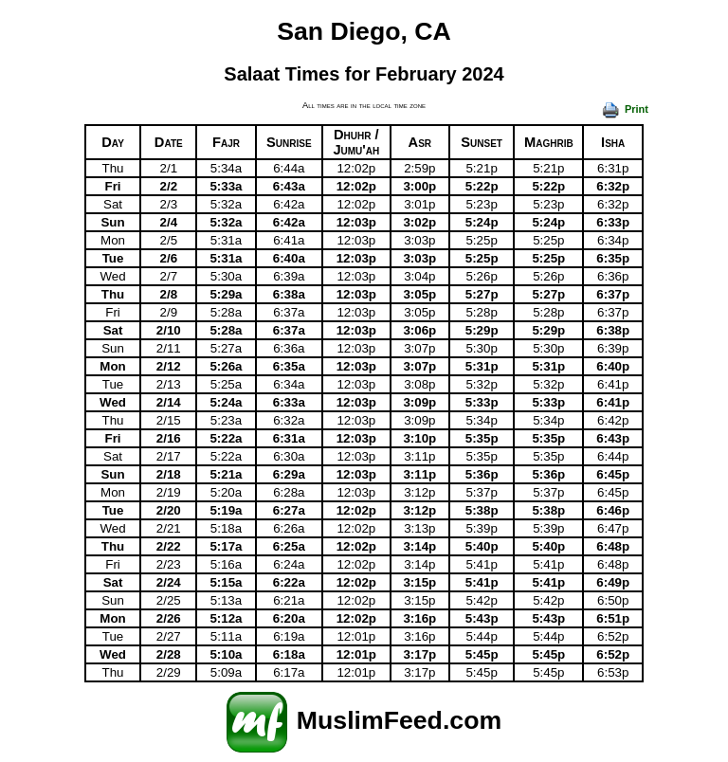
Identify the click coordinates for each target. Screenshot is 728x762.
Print (624, 109)
